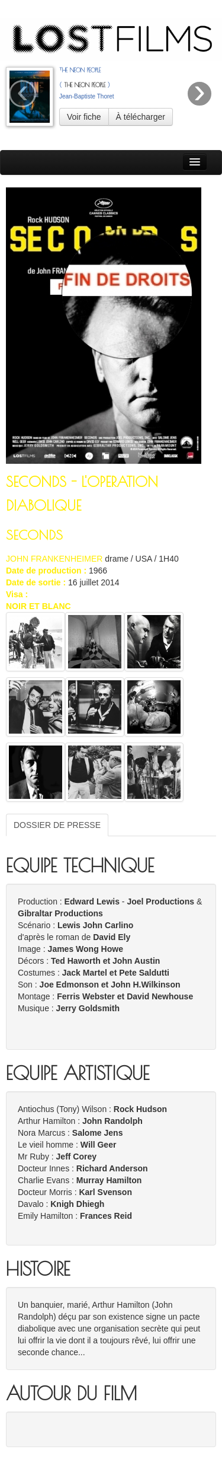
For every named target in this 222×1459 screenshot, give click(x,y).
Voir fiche (84, 117)
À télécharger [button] (140, 117)
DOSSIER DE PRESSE (57, 825)
